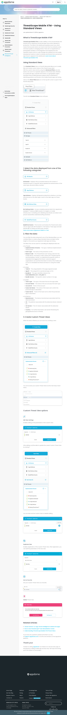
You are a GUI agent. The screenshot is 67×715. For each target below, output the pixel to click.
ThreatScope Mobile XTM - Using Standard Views (11, 84)
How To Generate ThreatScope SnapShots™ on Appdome (10, 67)
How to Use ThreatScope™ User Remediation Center (39, 629)
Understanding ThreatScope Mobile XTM (11, 77)
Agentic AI (7, 58)
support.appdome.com (31, 636)
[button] (53, 2)
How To (5, 18)
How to (22, 16)
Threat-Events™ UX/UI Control (9, 87)
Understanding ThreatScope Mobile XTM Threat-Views (11, 73)
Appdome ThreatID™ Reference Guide (10, 80)
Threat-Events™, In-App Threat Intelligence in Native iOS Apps (42, 626)
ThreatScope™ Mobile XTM (9, 61)
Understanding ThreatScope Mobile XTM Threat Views (40, 631)
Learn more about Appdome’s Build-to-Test (36, 230)
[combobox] (36, 9)
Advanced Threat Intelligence (31, 16)
